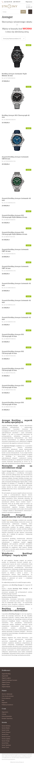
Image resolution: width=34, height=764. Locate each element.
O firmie (4, 714)
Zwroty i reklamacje (7, 694)
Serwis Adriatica (6, 726)
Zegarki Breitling (6, 673)
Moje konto (29, 2)
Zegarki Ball (5, 676)
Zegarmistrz (5, 712)
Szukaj (23, 11)
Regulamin (4, 702)
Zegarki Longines (6, 678)
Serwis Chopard (6, 732)
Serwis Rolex (5, 743)
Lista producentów (7, 716)
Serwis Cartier (5, 730)
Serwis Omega (5, 741)
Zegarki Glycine (6, 682)
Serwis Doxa (5, 734)
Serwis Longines (6, 738)
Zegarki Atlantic (6, 686)
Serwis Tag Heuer (6, 745)
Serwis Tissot (5, 747)
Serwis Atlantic (6, 728)
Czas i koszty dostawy (8, 696)
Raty (3, 700)
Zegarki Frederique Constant (9, 680)
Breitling (9, 520)
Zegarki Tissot (5, 684)
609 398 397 (16, 2)
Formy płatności (6, 698)
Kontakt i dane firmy (7, 718)
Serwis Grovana (6, 736)
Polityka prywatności (7, 704)
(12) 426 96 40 (8, 2)
